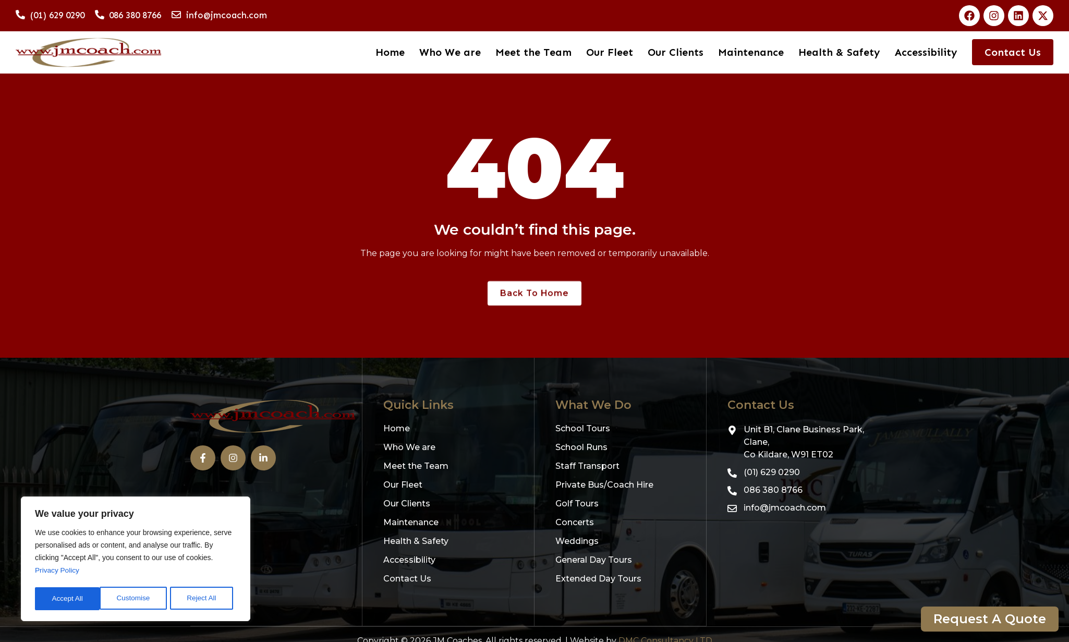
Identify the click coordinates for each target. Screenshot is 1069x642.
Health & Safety (839, 52)
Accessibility (926, 52)
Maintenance (751, 52)
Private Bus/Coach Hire (604, 485)
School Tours (582, 429)
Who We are (450, 52)
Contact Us (1013, 52)
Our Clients (676, 52)
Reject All (137, 599)
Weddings (577, 542)
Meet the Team (534, 52)
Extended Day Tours (598, 579)
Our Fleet (610, 52)
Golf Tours (577, 504)
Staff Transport (587, 466)
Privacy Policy (57, 572)
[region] (135, 560)
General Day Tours (593, 560)
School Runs (581, 448)
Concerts (574, 523)
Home (390, 52)
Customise (68, 599)
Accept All (204, 599)
